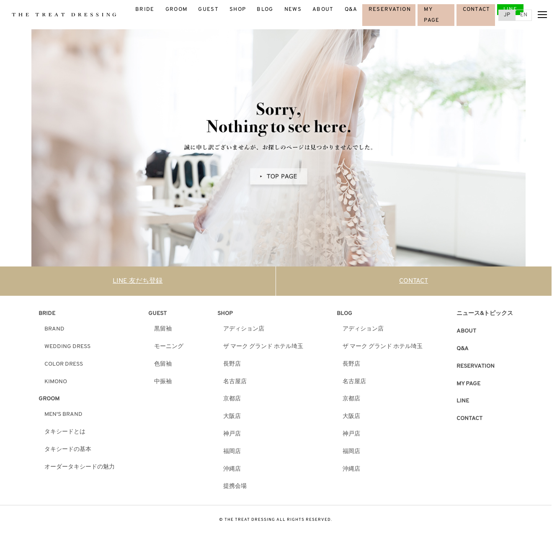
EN (523, 15)
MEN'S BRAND (63, 414)
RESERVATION (390, 9)
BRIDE (145, 9)
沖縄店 (232, 469)
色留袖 (163, 364)
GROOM (176, 9)
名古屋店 (235, 382)
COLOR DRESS (63, 364)
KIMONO (55, 382)
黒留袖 (163, 329)
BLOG (265, 9)
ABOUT (323, 9)
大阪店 (232, 416)
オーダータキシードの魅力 (79, 467)
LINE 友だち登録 (137, 281)
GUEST (208, 9)
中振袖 (163, 382)
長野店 (232, 364)
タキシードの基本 (67, 449)
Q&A (351, 9)
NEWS (293, 9)
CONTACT (476, 9)
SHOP (238, 9)
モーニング (168, 346)
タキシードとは (64, 432)
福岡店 (232, 451)
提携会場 (235, 486)
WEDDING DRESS (67, 346)
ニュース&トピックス (484, 313)
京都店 (232, 399)
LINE (510, 9)
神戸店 (232, 434)
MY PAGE (468, 384)
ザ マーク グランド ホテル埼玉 (263, 346)
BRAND (54, 329)
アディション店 (243, 329)
